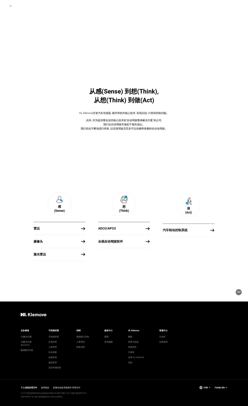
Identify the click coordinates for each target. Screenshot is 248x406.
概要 (130, 337)
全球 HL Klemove (136, 357)
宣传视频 (108, 342)
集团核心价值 (82, 337)
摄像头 (38, 242)
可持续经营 (54, 337)
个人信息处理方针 (29, 387)
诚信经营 (53, 362)
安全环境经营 (55, 367)
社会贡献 (53, 352)
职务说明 (80, 347)
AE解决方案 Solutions (26, 343)
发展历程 (132, 347)
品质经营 (53, 357)
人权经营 (53, 347)
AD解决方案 (26, 337)
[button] (239, 292)
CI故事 (131, 352)
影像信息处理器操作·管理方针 (66, 387)
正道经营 (53, 342)
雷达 (37, 229)
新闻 (106, 337)
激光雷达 (40, 255)
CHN (206, 387)
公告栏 (162, 337)
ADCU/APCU (107, 238)
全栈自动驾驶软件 (110, 251)
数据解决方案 (27, 350)
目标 (130, 362)
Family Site (220, 387)
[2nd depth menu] (109, 5)
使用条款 (45, 387)
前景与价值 (133, 342)
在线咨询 (163, 342)
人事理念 (80, 342)
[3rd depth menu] (157, 5)
